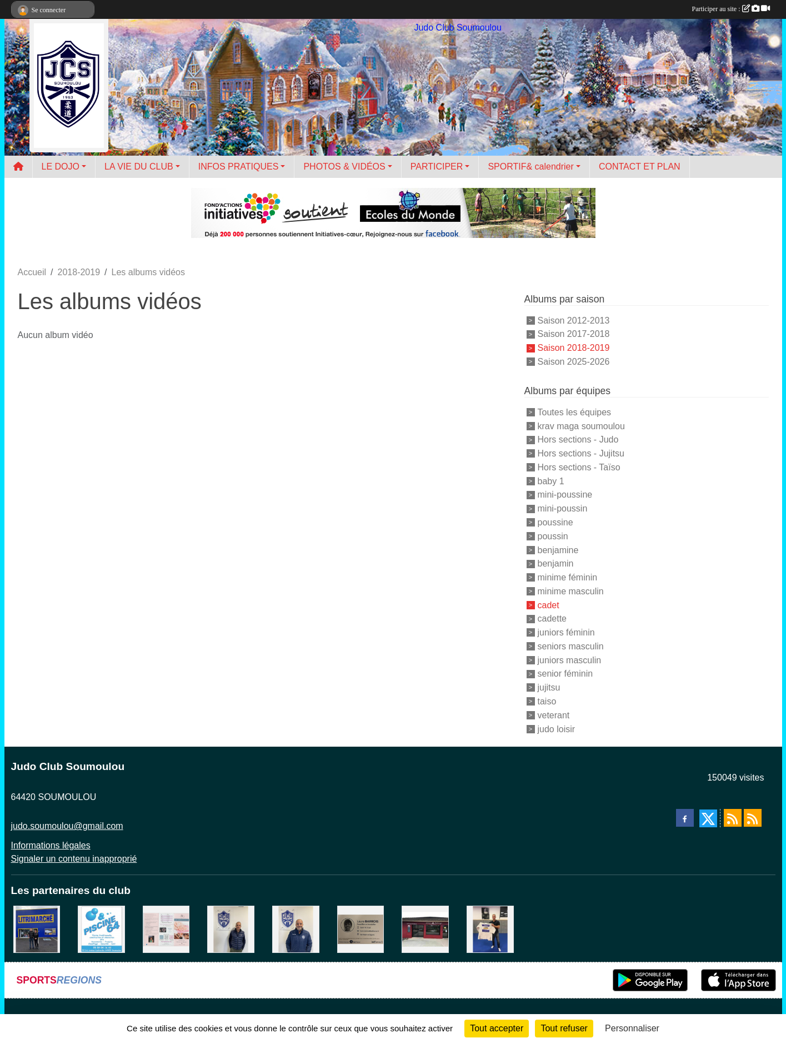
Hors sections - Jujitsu (581, 453)
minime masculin (571, 591)
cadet (548, 604)
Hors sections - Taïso (579, 467)
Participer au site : (731, 9)
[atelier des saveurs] (425, 928)
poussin (553, 536)
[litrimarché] (37, 928)
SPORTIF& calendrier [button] (530, 166)
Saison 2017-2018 (574, 334)
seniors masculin (571, 646)
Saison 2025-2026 (574, 361)
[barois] (360, 928)
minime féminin (568, 577)
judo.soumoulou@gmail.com (67, 826)
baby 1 (551, 480)
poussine (555, 522)
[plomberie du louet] (295, 928)
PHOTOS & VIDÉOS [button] (344, 166)
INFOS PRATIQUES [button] (238, 166)
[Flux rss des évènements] (753, 818)
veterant (554, 715)
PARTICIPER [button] (436, 166)
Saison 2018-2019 (574, 347)
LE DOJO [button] (60, 166)
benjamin (556, 563)
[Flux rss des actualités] (733, 818)
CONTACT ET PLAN (639, 166)
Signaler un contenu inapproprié (74, 858)
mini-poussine (565, 494)
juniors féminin (566, 632)
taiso (547, 701)
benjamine (558, 549)
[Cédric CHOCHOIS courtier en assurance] (230, 928)
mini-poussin (563, 508)
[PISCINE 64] (101, 928)
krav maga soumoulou (581, 425)
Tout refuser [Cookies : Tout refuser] (563, 1028)
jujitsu (549, 687)
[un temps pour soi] (166, 928)
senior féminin (565, 673)
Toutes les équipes (575, 412)
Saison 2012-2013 (574, 320)
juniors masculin (570, 659)
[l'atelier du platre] (490, 928)
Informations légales (51, 845)
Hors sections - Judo (578, 439)
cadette (552, 618)
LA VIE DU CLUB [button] (138, 166)
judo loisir (556, 728)
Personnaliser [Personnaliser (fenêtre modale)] (632, 1028)
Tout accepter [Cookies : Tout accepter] (496, 1028)
